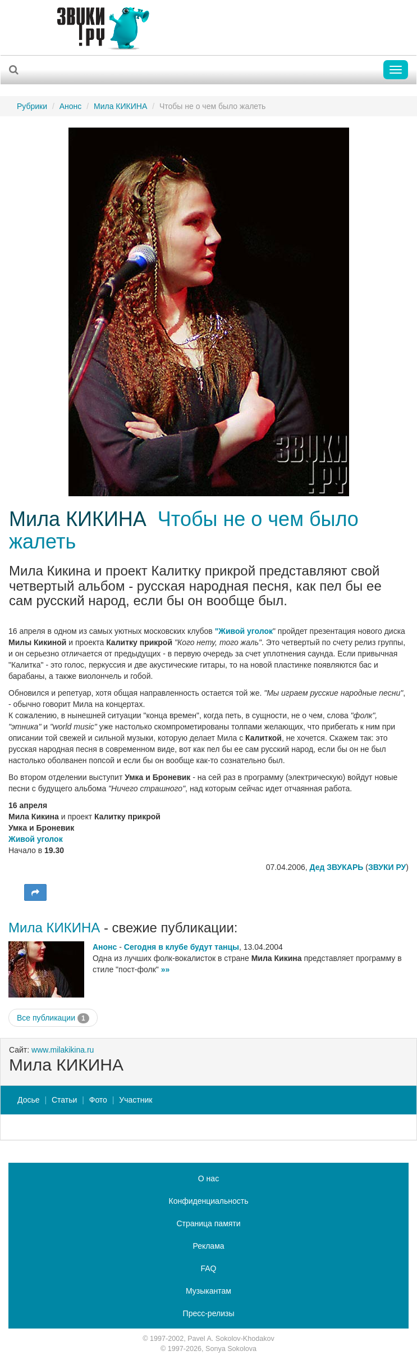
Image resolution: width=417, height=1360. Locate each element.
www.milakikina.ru (62, 1049)
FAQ (208, 1268)
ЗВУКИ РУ (387, 867)
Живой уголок (35, 839)
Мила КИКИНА (120, 106)
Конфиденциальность (208, 1200)
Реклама (208, 1245)
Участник (135, 1099)
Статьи (64, 1099)
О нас (208, 1178)
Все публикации (53, 1018)
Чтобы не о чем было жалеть (184, 530)
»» (165, 969)
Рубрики (32, 106)
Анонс (70, 106)
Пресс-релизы (209, 1313)
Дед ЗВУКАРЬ (337, 867)
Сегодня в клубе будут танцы (181, 946)
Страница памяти (208, 1223)
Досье (28, 1099)
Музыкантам (208, 1290)
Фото (98, 1099)
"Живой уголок (244, 631)
